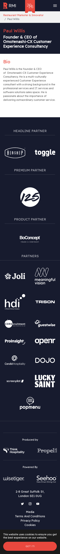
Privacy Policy (30, 520)
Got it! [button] (30, 546)
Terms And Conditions (30, 516)
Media (30, 512)
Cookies (30, 525)
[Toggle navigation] (55, 5)
